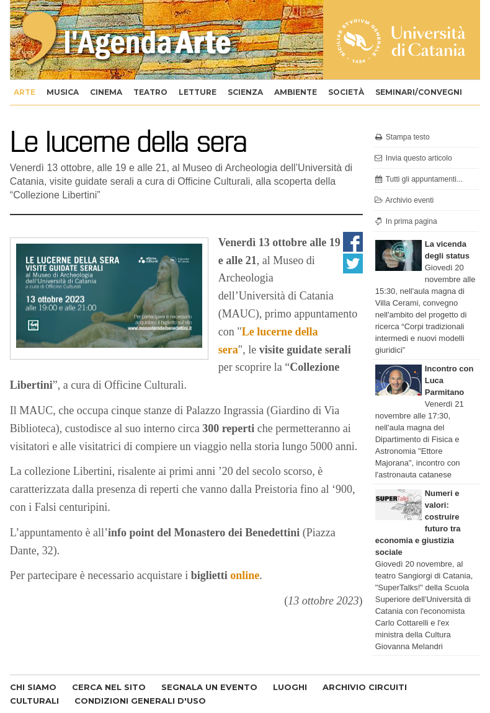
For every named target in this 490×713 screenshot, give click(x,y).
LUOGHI (290, 687)
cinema (106, 92)
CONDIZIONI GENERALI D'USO (140, 701)
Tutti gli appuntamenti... (418, 179)
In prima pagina (405, 221)
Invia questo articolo (412, 158)
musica (63, 92)
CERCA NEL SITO (109, 687)
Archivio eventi (403, 200)
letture (197, 92)
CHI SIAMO (33, 687)
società (346, 92)
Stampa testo (401, 137)
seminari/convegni (418, 92)
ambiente (295, 92)
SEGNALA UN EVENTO (209, 687)
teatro (150, 92)
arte (24, 92)
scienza (245, 92)
